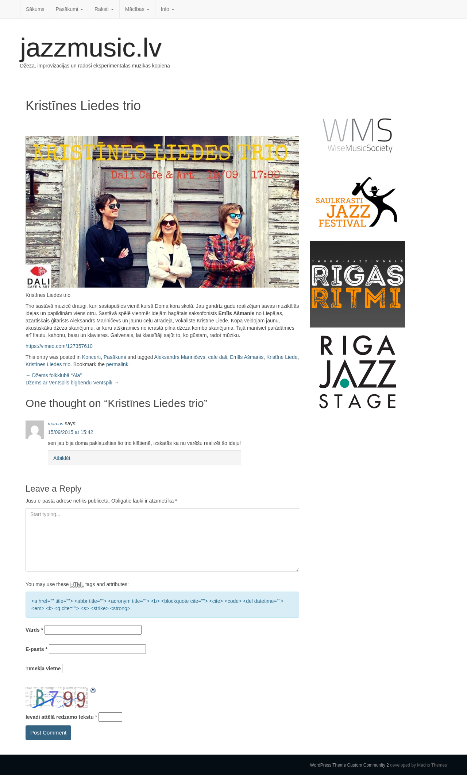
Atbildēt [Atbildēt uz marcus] (61, 458)
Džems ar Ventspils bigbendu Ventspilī (72, 382)
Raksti (104, 9)
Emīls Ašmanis (246, 357)
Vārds (34, 630)
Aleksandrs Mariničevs (179, 357)
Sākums (35, 9)
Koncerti (91, 357)
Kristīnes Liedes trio (48, 364)
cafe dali (217, 357)
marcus (55, 423)
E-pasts (36, 649)
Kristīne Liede (282, 357)
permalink (117, 364)
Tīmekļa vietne (43, 668)
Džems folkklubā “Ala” (54, 375)
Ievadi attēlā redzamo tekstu (60, 717)
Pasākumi (69, 9)
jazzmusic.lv (91, 47)
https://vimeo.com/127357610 (59, 346)
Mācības (137, 9)
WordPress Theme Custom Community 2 (349, 765)
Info (167, 9)
